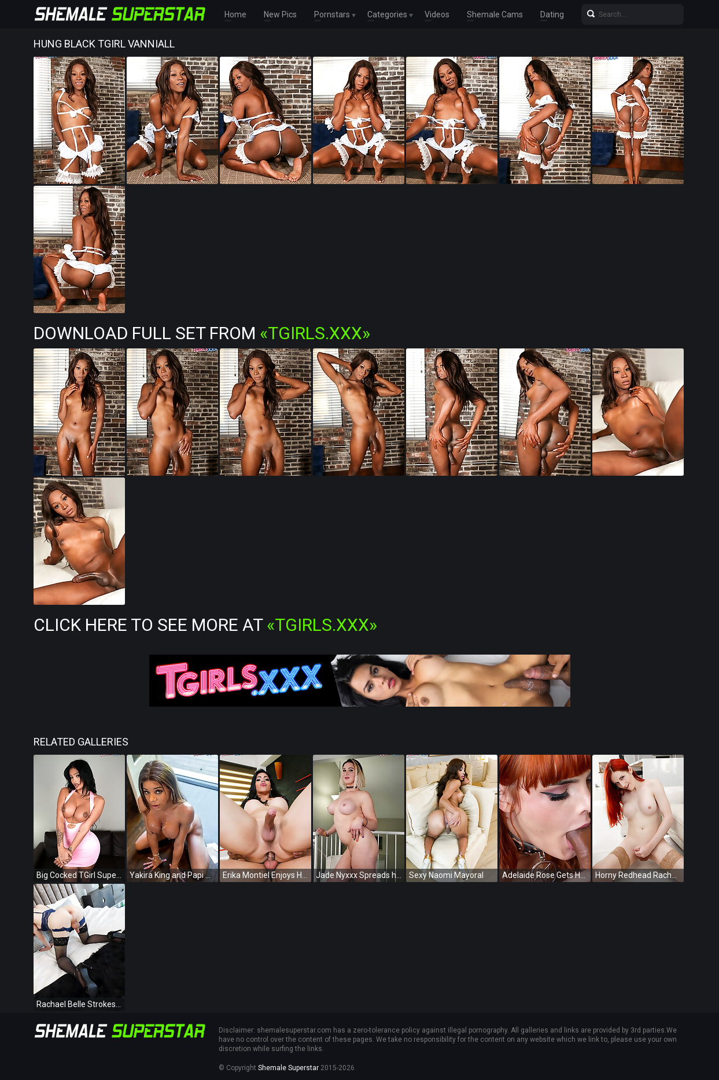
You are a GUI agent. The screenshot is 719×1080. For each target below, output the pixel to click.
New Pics (280, 14)
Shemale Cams (495, 14)
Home (235, 14)
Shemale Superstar (288, 1068)
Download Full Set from (202, 333)
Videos (437, 14)
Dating (552, 14)
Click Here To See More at (205, 625)
